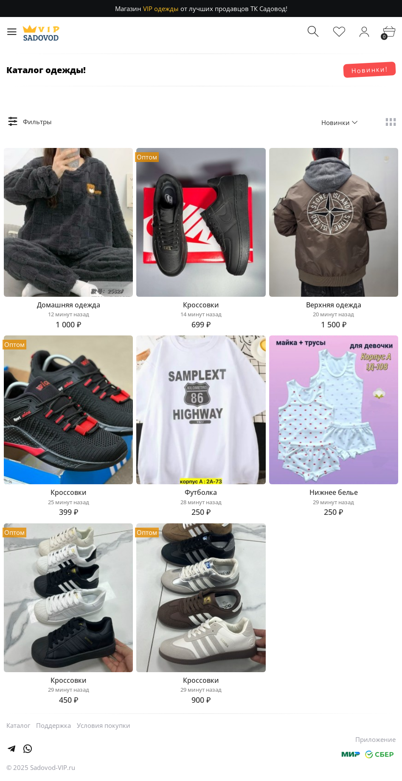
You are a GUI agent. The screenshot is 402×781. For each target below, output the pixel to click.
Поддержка (53, 725)
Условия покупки (103, 725)
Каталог (18, 725)
